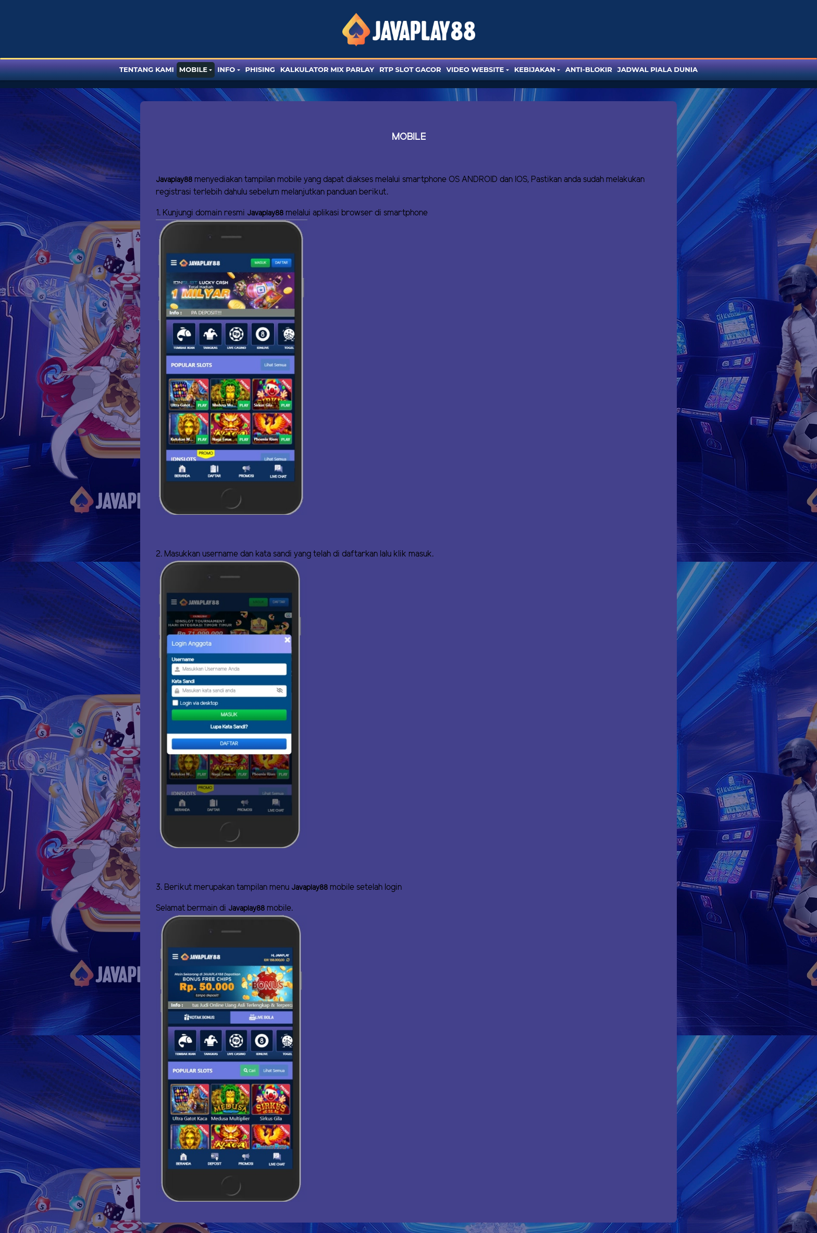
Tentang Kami (146, 69)
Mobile (193, 69)
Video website (475, 69)
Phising (260, 69)
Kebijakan (534, 69)
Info (226, 69)
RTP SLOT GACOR (410, 69)
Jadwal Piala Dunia (657, 69)
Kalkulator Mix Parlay (327, 69)
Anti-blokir (588, 69)
